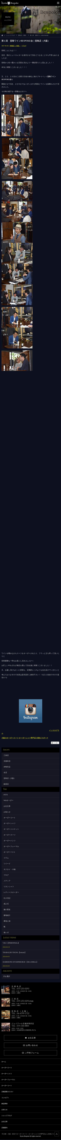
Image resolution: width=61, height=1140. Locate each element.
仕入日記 (7, 898)
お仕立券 (7, 806)
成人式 (6, 904)
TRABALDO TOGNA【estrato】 (14, 952)
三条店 (6, 755)
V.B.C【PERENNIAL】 (11, 943)
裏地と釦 (7, 921)
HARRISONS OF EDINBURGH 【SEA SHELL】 (20, 962)
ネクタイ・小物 (9, 869)
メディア (7, 881)
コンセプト (5, 1097)
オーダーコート (9, 818)
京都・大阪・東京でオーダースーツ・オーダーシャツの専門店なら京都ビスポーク (30, 1134)
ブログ (24, 46)
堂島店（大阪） (22, 35)
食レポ (6, 932)
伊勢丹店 (7, 767)
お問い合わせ (30, 1045)
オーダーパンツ (9, 841)
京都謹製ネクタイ (7, 1091)
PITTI (6, 795)
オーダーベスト (9, 852)
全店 (5, 772)
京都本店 (7, 761)
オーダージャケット (11, 829)
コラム (6, 858)
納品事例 (4, 1103)
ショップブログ (10, 35)
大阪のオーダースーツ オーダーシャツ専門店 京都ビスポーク (24, 738)
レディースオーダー (11, 892)
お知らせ (7, 812)
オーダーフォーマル (11, 846)
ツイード (7, 864)
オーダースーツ (9, 835)
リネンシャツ (9, 886)
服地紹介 (7, 915)
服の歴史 (7, 909)
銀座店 (6, 784)
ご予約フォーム (30, 1053)
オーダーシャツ (9, 823)
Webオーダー (8, 800)
